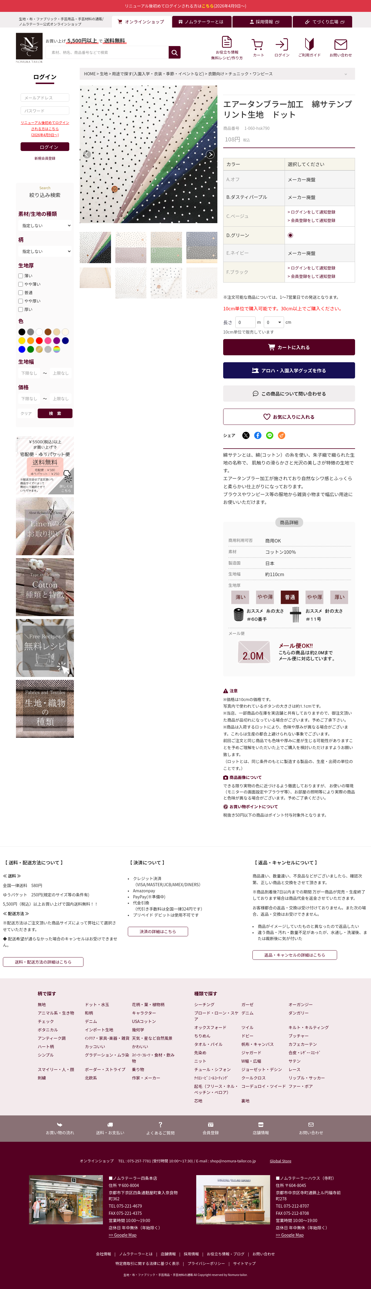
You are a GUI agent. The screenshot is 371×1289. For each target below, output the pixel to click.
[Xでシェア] (246, 435)
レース (294, 1069)
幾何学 (138, 1030)
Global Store (280, 1161)
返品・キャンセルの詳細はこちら (294, 955)
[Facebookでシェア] (257, 435)
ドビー (247, 1036)
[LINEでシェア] (269, 435)
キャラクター (144, 1013)
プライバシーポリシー (206, 1263)
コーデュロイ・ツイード (263, 1086)
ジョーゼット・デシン (261, 1069)
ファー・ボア (300, 1086)
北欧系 (91, 1078)
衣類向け (216, 74)
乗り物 (138, 1069)
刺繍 (42, 1078)
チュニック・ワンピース (250, 74)
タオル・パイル (208, 1044)
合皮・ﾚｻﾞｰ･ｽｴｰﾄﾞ (304, 1052)
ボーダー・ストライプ (105, 1069)
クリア (26, 413)
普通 (28, 292)
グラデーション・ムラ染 (107, 1055)
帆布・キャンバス (257, 1044)
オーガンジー (300, 1004)
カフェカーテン (302, 1044)
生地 (104, 74)
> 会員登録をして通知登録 (312, 220)
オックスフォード (210, 1027)
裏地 (245, 1101)
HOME (90, 74)
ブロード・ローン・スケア (216, 1016)
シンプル (46, 1055)
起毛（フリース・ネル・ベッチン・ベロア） (216, 1089)
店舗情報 (168, 1254)
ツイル (247, 1027)
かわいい (140, 1046)
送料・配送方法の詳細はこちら (43, 962)
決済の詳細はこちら (158, 931)
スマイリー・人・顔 (56, 1069)
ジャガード (251, 1052)
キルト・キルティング (308, 1027)
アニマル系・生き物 (56, 1013)
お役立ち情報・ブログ (225, 1254)
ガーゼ (247, 1004)
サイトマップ (244, 1263)
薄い (28, 275)
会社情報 (103, 1254)
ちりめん (202, 1036)
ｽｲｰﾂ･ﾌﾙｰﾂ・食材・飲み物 (153, 1058)
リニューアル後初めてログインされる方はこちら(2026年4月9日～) (45, 128)
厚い (28, 309)
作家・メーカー (146, 1078)
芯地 (198, 1101)
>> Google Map (123, 1235)
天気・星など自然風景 (152, 1038)
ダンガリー (298, 1013)
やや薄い (32, 284)
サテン (294, 1061)
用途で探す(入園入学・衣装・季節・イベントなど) (158, 74)
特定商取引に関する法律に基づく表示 (147, 1263)
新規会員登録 (44, 158)
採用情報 (191, 1254)
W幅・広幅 (251, 1061)
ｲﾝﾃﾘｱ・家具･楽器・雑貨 (107, 1038)
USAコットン (144, 1021)
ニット (200, 1061)
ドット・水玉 (97, 1004)
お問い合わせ (263, 1254)
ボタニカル (48, 1030)
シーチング (204, 1004)
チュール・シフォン (212, 1069)
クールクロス (253, 1078)
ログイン (49, 146)
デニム (91, 1021)
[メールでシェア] (281, 435)
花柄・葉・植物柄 (148, 1004)
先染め (200, 1052)
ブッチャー (298, 1036)
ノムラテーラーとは (136, 1254)
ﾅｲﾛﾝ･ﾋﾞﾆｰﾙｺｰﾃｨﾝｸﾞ (211, 1078)
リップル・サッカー (306, 1078)
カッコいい (95, 1046)
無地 (42, 1004)
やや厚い (32, 301)
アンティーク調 (52, 1038)
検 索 (55, 413)
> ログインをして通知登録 (312, 212)
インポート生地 (99, 1030)
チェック (46, 1021)
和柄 (89, 1013)
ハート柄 (46, 1046)
